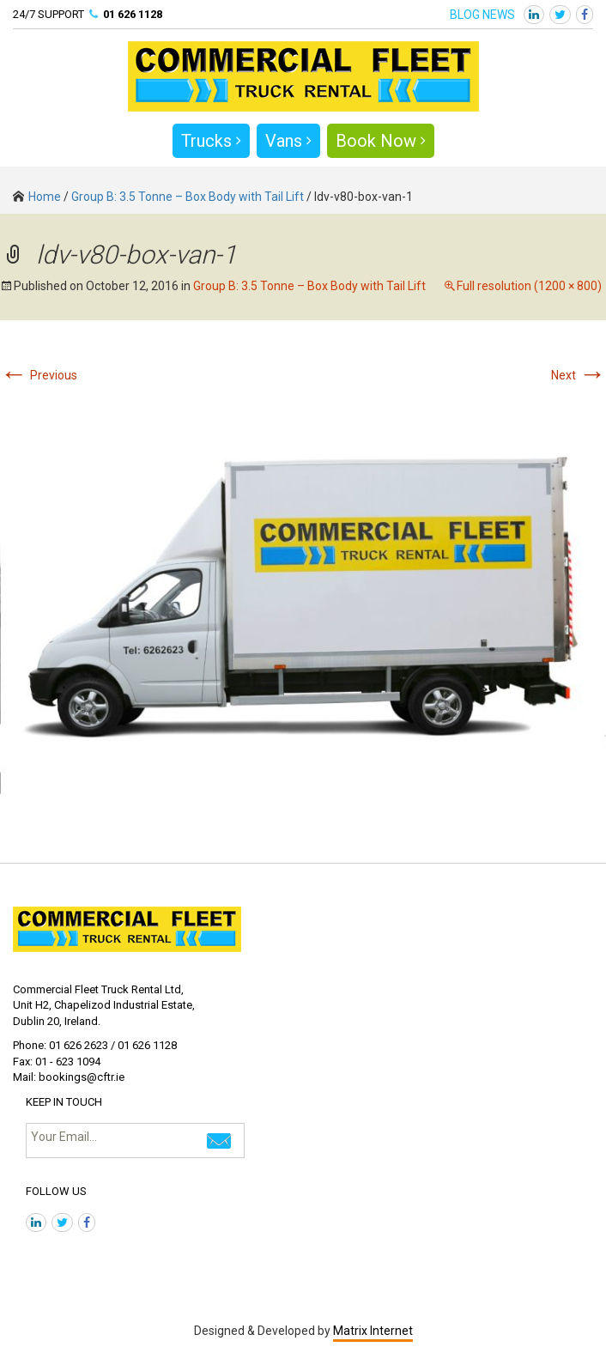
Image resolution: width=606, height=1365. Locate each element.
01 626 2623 (78, 1045)
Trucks (211, 140)
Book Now (381, 140)
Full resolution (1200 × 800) (529, 286)
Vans (288, 140)
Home (37, 196)
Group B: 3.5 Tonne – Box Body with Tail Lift (187, 196)
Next (578, 375)
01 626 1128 (132, 14)
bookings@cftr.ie (81, 1077)
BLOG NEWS (482, 14)
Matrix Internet (373, 1331)
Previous (38, 375)
